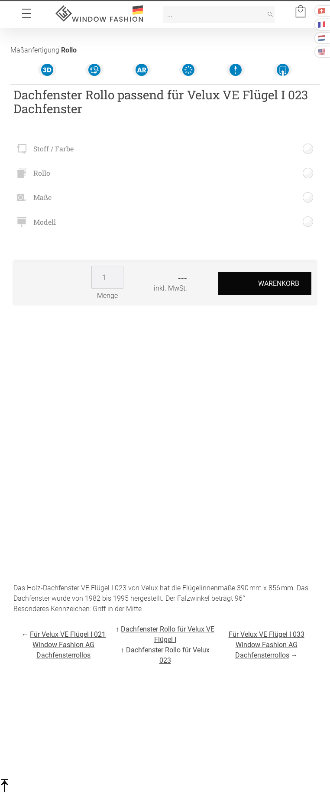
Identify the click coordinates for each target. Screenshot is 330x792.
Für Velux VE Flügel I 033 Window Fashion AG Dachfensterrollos (266, 644)
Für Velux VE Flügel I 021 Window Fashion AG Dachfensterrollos (68, 644)
